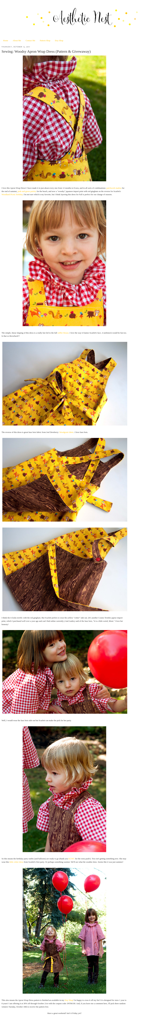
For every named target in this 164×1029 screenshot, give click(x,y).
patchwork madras (114, 188)
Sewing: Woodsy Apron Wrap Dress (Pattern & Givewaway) (46, 51)
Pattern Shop (45, 40)
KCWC (71, 858)
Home (5, 40)
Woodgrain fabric (66, 432)
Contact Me (30, 40)
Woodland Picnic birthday (12, 194)
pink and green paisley (27, 191)
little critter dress (16, 862)
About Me (17, 40)
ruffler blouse (63, 333)
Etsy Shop (59, 40)
